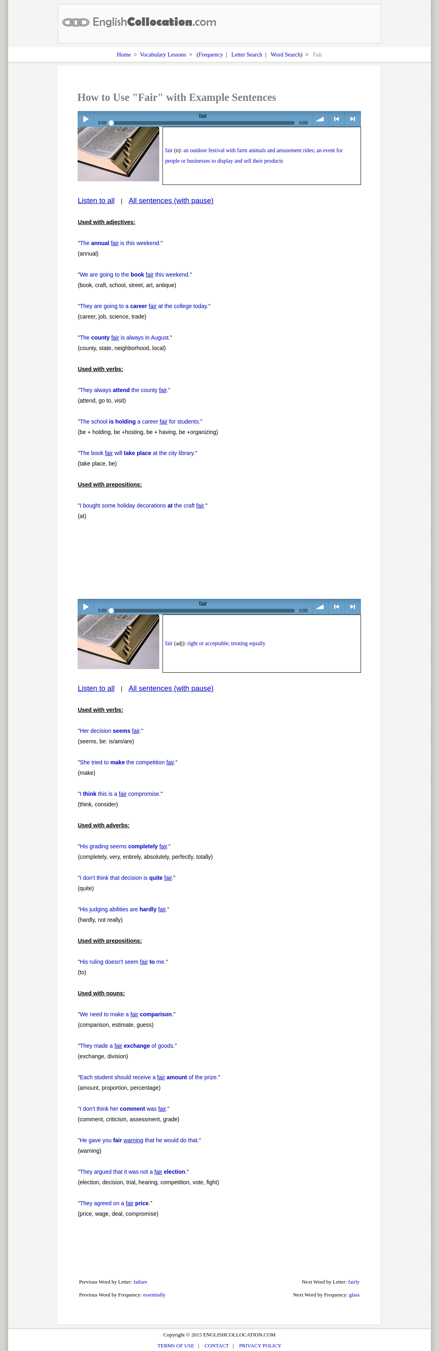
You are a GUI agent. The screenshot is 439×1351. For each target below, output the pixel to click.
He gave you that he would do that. (139, 1140)
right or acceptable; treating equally (226, 643)
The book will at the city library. (137, 453)
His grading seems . (124, 846)
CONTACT (217, 1346)
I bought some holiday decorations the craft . (142, 505)
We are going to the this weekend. (135, 274)
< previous (336, 119)
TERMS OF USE (176, 1346)
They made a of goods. (127, 1046)
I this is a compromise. (120, 794)
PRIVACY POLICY (260, 1346)
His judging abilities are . (123, 909)
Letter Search (246, 54)
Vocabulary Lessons (163, 54)
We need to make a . (126, 1014)
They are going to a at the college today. (144, 306)
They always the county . (124, 390)
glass (354, 1295)
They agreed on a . (115, 1203)
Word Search (285, 54)
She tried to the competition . (127, 762)
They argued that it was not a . (133, 1171)
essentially (154, 1295)
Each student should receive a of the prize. (149, 1077)
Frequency (210, 54)
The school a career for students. (140, 421)
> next (353, 119)
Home (124, 54)
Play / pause (85, 119)
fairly (353, 1282)
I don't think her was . (123, 1109)
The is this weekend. (120, 243)
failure (140, 1282)
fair (169, 150)
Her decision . (110, 731)
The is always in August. (125, 337)
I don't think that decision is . (126, 878)
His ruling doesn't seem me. (123, 962)
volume (320, 119)
